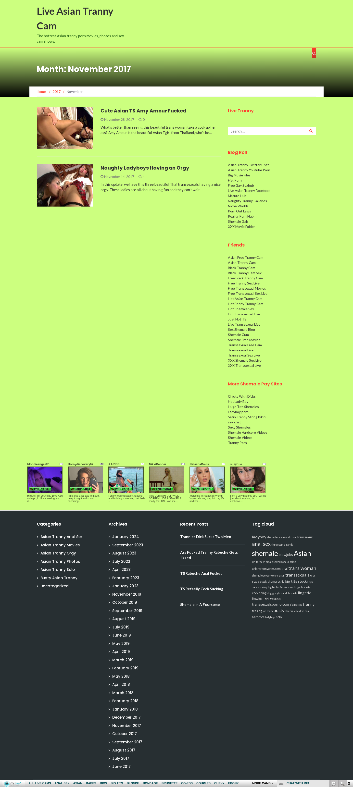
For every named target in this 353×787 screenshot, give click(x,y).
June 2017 (121, 766)
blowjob (257, 599)
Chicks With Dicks (242, 396)
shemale (265, 553)
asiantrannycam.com (266, 569)
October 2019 (124, 602)
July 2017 (120, 758)
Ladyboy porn (238, 412)
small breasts (289, 593)
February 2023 (125, 577)
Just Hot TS (237, 319)
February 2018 (125, 700)
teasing (257, 611)
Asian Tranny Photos (60, 561)
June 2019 (121, 635)
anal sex (261, 543)
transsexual (305, 537)
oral (284, 568)
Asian (302, 553)
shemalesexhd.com (274, 561)
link (349, 710)
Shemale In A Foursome (200, 604)
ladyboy (259, 536)
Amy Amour (286, 587)
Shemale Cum (238, 334)
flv (282, 581)
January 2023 (125, 586)
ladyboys (270, 617)
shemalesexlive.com (297, 611)
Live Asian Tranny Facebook (249, 190)
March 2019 (123, 660)
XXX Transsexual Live (244, 365)
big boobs (273, 587)
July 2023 (121, 561)
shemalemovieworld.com (282, 537)
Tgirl (266, 598)
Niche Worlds (238, 206)
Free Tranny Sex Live (244, 283)
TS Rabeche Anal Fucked (201, 573)
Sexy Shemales (239, 427)
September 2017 (127, 742)
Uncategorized (54, 586)
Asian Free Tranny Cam (245, 257)
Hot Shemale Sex (241, 309)
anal (282, 575)
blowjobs (286, 555)
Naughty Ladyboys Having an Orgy (145, 167)
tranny (309, 604)
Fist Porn (235, 180)
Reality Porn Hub (241, 216)
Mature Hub (237, 196)
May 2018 (121, 676)
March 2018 (123, 692)
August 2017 (123, 750)
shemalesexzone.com (265, 575)
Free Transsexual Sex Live (247, 293)
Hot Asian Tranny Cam (245, 298)
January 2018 (125, 709)
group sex (275, 598)
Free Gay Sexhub (241, 185)
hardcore (258, 617)
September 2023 (127, 545)
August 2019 (124, 618)
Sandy (289, 544)
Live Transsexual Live (244, 324)
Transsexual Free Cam (245, 345)
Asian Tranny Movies (60, 545)
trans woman (302, 568)
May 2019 (121, 643)
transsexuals (297, 575)
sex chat (234, 422)
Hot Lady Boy (238, 401)
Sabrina (291, 561)
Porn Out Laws (239, 211)
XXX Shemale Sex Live (245, 360)
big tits (291, 581)
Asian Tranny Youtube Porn (249, 170)
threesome (278, 544)
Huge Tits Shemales (243, 407)
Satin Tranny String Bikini (247, 417)
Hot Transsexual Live (244, 314)
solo (279, 617)
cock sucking (259, 587)
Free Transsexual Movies (247, 288)
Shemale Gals (238, 221)
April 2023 (121, 569)
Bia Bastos (296, 604)
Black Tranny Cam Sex (245, 273)
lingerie (304, 592)
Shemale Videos (240, 437)
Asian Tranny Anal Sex (61, 536)
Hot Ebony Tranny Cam (245, 304)
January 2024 (125, 536)
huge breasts (302, 587)
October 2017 (124, 733)
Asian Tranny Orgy (58, 553)
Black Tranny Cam (241, 268)
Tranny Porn (237, 443)
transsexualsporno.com (270, 604)
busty (279, 610)
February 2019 (125, 668)
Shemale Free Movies (244, 340)
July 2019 (120, 627)
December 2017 (126, 717)
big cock (262, 581)
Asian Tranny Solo (57, 569)
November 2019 (126, 594)
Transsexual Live (240, 350)
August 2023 (124, 553)
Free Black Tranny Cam (245, 278)
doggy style (273, 593)
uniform (257, 561)
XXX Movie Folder (241, 226)
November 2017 (126, 725)
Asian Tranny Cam (242, 262)
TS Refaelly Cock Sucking (201, 589)
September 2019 (127, 610)
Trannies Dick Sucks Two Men (205, 536)
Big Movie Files (239, 175)
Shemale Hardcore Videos (247, 432)
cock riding (259, 593)
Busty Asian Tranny (58, 577)
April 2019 (121, 651)
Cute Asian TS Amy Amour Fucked (143, 110)
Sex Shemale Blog (241, 329)
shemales (274, 581)
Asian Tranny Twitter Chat (248, 165)
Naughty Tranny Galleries (247, 201)
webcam (268, 611)
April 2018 (121, 684)
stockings (305, 581)
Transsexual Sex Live (244, 355)
